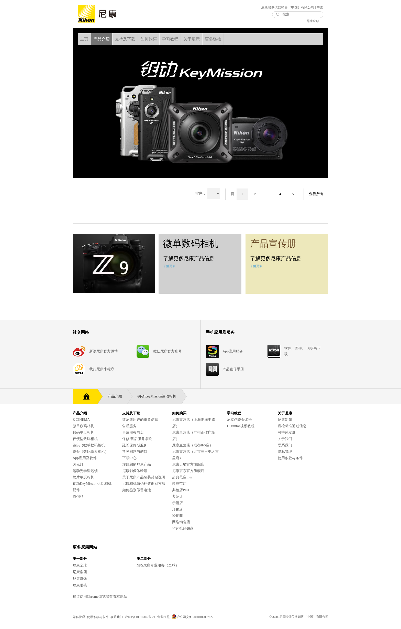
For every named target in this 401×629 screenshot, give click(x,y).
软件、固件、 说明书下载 (302, 351)
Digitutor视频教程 (240, 426)
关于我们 (285, 439)
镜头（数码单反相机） (90, 452)
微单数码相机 (83, 426)
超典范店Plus (182, 477)
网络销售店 (181, 522)
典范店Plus (180, 490)
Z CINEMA (81, 420)
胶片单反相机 (83, 477)
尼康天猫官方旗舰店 (188, 464)
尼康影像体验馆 (134, 471)
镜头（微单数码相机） (90, 445)
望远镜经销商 (183, 528)
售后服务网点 (133, 432)
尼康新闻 (285, 420)
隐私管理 (285, 452)
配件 (76, 490)
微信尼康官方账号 (167, 351)
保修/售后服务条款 (137, 439)
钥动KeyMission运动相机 (159, 396)
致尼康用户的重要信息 (140, 420)
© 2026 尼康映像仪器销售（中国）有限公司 (298, 616)
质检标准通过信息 (292, 426)
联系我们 (285, 445)
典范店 (177, 496)
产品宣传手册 (233, 369)
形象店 (177, 509)
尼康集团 (80, 572)
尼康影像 (80, 579)
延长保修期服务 (134, 445)
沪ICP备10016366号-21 (140, 617)
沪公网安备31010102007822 (193, 617)
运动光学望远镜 (85, 471)
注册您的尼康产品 (136, 464)
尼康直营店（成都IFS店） (192, 445)
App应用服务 (232, 351)
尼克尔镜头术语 (239, 420)
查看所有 (316, 194)
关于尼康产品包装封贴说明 (143, 477)
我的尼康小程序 (101, 369)
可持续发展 (287, 432)
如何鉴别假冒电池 (136, 490)
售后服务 (129, 426)
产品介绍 (117, 396)
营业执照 (163, 617)
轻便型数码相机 (85, 439)
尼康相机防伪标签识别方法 (143, 484)
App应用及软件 (85, 458)
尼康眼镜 (80, 585)
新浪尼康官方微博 (103, 351)
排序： (200, 193)
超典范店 (179, 484)
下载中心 (129, 458)
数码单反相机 (83, 432)
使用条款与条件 (290, 458)
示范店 (177, 503)
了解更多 (169, 266)
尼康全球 (313, 21)
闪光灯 (78, 464)
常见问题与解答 (134, 452)
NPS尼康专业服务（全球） (158, 565)
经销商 (177, 516)
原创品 (78, 496)
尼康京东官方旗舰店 (188, 471)
